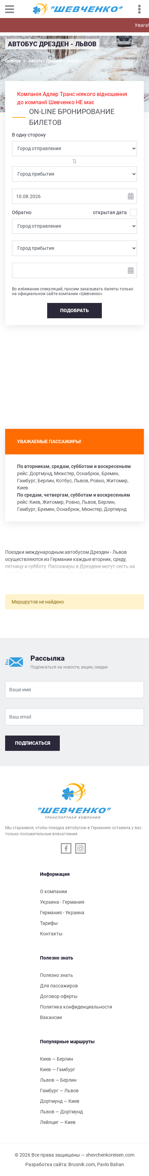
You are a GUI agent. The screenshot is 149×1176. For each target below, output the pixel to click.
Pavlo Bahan (110, 1164)
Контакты (51, 933)
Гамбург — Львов (59, 1090)
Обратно (21, 212)
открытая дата (110, 212)
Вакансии (51, 1017)
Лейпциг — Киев (58, 1122)
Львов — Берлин (58, 1080)
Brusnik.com (81, 1164)
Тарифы (49, 923)
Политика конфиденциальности (76, 1007)
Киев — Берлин (56, 1059)
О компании (53, 891)
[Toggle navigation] (13, 9)
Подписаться (32, 743)
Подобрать (74, 310)
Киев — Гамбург (57, 1069)
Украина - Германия (62, 902)
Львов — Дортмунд (61, 1111)
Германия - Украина (62, 912)
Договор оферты (59, 996)
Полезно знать (56, 975)
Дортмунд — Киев (59, 1101)
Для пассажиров (59, 985)
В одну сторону (29, 135)
